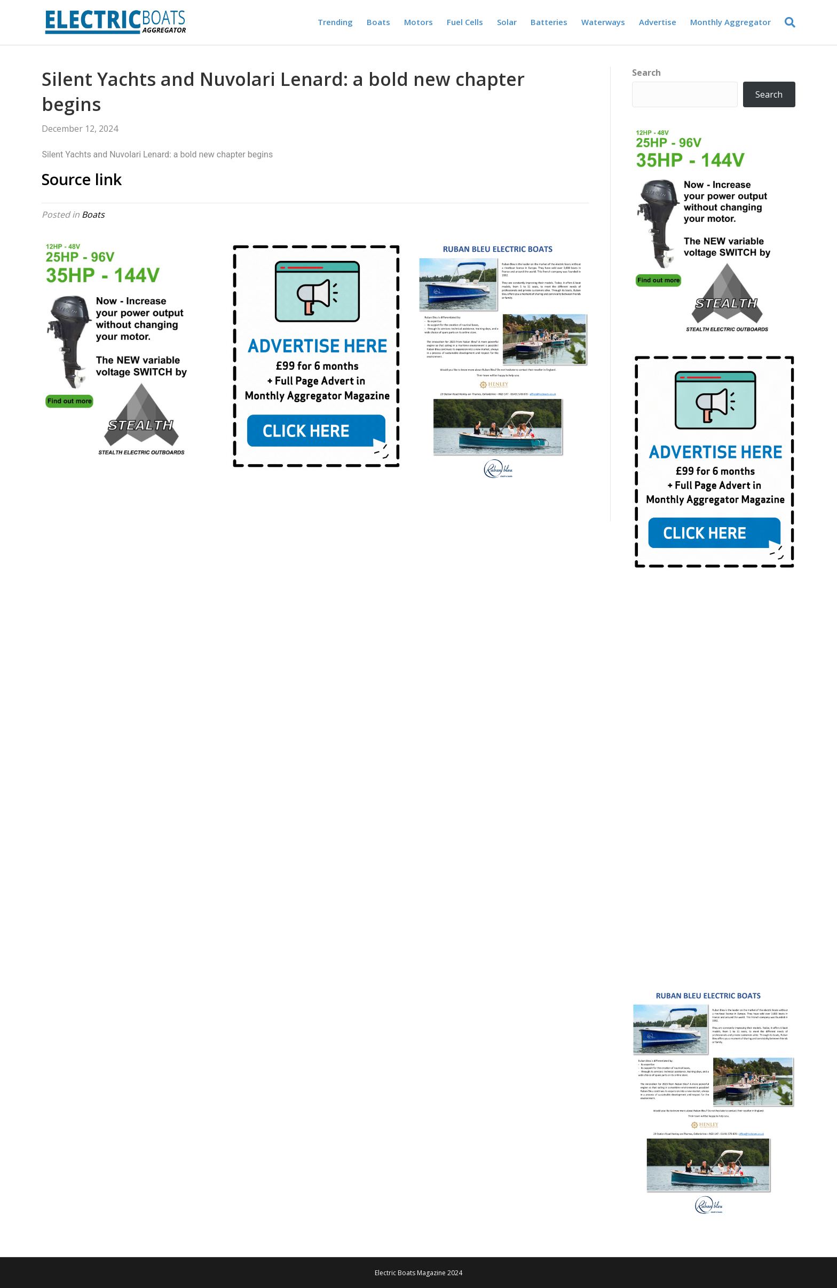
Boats (378, 22)
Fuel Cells (465, 22)
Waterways (603, 22)
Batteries (549, 22)
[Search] (786, 22)
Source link (82, 179)
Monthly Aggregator (730, 22)
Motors (418, 22)
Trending (335, 22)
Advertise (657, 22)
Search (646, 72)
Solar (507, 22)
